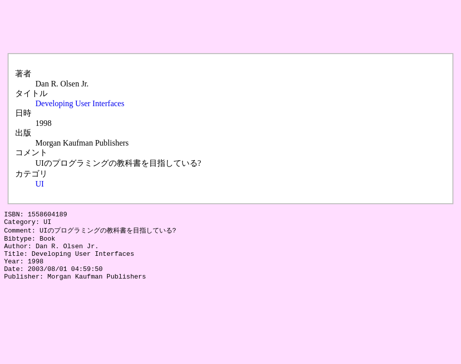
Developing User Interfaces (79, 103)
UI (39, 183)
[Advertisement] (188, 27)
